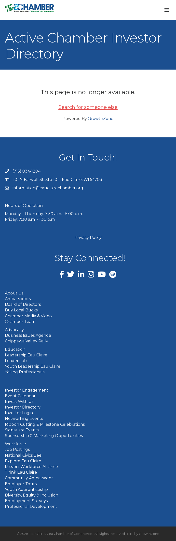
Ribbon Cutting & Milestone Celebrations (45, 424)
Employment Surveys (26, 500)
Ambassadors (18, 298)
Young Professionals (24, 372)
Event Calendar (20, 396)
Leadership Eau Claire (26, 355)
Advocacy (14, 329)
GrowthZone (100, 118)
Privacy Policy (88, 237)
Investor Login (19, 412)
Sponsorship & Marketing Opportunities (44, 435)
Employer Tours (21, 484)
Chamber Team (20, 321)
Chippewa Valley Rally (26, 341)
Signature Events (22, 430)
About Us (14, 293)
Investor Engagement (26, 390)
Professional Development (31, 506)
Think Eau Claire (21, 472)
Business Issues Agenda (28, 335)
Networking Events (24, 418)
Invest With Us (19, 401)
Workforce (15, 443)
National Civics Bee (23, 455)
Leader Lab (16, 360)
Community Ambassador (29, 478)
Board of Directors (23, 304)
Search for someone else (88, 107)
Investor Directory (23, 407)
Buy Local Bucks (21, 310)
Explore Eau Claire (23, 461)
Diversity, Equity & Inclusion (31, 495)
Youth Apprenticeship (26, 489)
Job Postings (17, 449)
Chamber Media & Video (28, 316)
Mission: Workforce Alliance (31, 466)
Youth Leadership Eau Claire (32, 366)
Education (15, 349)
